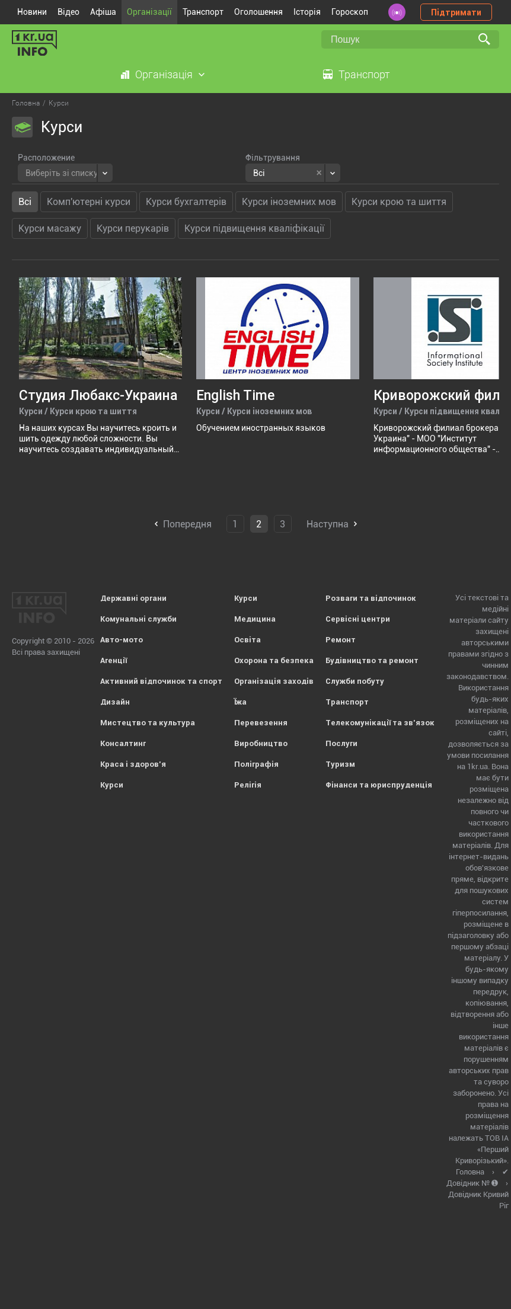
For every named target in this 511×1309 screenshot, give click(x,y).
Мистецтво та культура (147, 722)
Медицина (255, 619)
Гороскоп (349, 12)
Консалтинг (123, 743)
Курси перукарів (133, 228)
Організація (164, 74)
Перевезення (261, 722)
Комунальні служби (138, 619)
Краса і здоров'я (133, 764)
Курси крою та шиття (399, 201)
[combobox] (65, 173)
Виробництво (261, 743)
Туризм (340, 764)
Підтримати (456, 12)
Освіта (247, 639)
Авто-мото (121, 639)
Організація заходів (274, 681)
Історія (307, 12)
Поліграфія (256, 764)
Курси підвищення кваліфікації (254, 228)
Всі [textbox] (259, 173)
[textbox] (61, 171)
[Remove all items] (319, 173)
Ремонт (340, 639)
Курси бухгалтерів (186, 201)
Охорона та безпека (274, 660)
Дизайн (115, 701)
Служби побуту (354, 681)
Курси (111, 784)
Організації (149, 12)
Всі (24, 201)
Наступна (327, 524)
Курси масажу (49, 228)
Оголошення (258, 12)
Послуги (341, 743)
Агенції (113, 660)
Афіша (103, 12)
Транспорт (203, 12)
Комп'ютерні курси (88, 201)
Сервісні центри (357, 619)
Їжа (240, 701)
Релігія (247, 784)
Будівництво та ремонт (372, 660)
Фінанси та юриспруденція (378, 784)
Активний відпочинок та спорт (161, 681)
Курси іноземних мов (289, 201)
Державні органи (133, 598)
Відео (68, 12)
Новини (32, 12)
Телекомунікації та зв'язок (380, 722)
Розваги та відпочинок (370, 598)
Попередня (187, 524)
